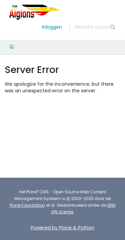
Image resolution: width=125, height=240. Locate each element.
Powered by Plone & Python (62, 227)
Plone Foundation (27, 205)
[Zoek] (92, 27)
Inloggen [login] (52, 27)
